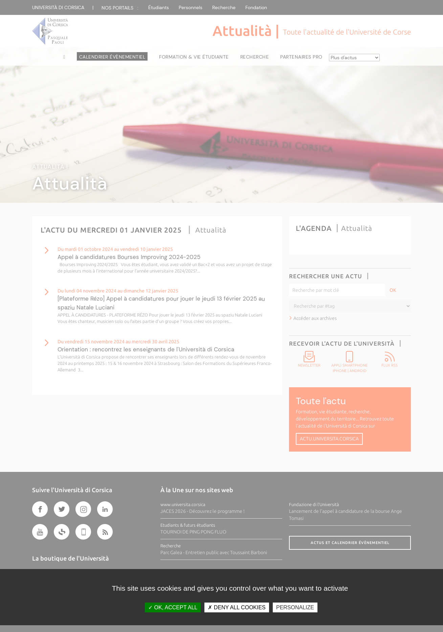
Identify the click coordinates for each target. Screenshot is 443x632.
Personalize (295, 607)
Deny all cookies (236, 607)
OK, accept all (172, 607)
